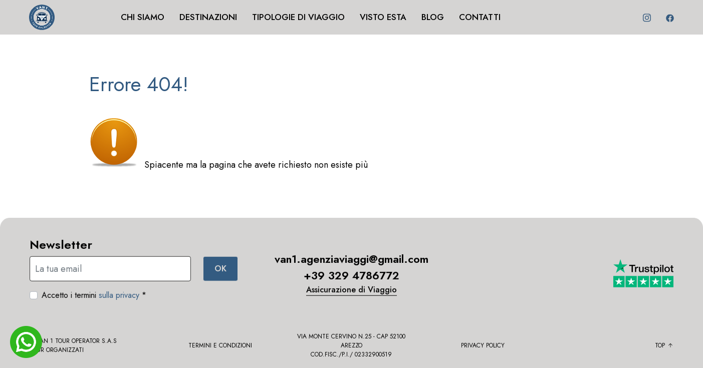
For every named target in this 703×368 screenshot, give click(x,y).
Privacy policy (483, 347)
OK (220, 271)
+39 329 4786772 (351, 278)
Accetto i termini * (94, 297)
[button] (220, 30)
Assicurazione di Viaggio (351, 292)
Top (664, 347)
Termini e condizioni (220, 347)
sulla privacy (119, 297)
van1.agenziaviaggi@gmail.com (351, 262)
